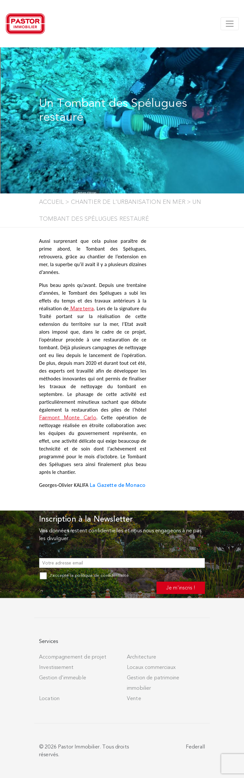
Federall (195, 747)
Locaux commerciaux (151, 667)
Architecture (141, 657)
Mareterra (81, 308)
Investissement (56, 667)
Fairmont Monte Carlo (67, 417)
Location (49, 698)
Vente (134, 698)
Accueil (51, 201)
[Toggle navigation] (230, 23)
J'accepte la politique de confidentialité (84, 575)
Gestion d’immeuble (62, 677)
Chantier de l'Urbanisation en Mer (128, 201)
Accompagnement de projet (72, 657)
